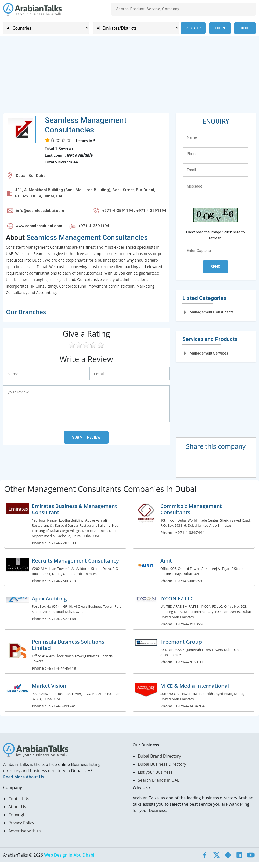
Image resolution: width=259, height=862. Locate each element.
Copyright (17, 814)
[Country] (46, 28)
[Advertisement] (129, 76)
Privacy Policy (21, 822)
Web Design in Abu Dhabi (69, 855)
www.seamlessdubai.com (39, 225)
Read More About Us (23, 776)
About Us (17, 806)
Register (192, 28)
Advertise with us (24, 830)
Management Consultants (212, 312)
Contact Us (18, 798)
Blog (245, 28)
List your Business (155, 772)
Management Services (209, 353)
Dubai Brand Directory (159, 756)
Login (220, 28)
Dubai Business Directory (162, 764)
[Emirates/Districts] (135, 28)
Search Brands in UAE (158, 780)
